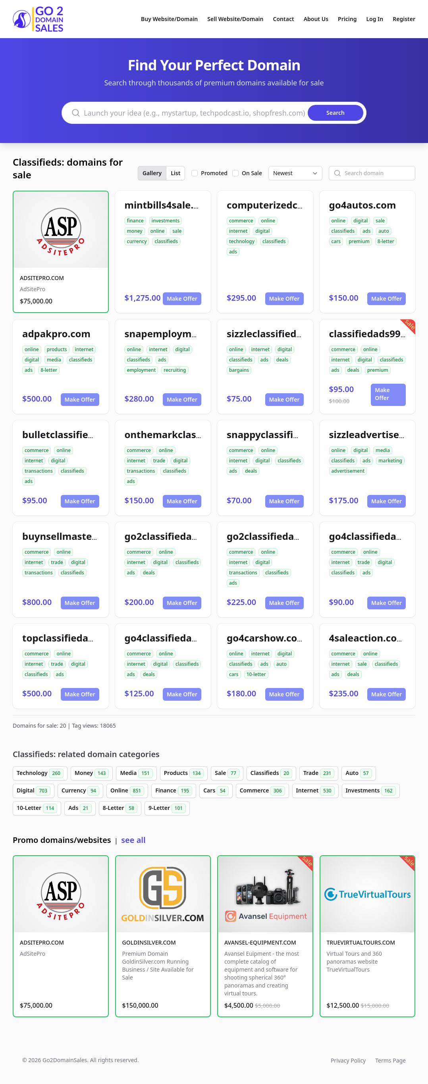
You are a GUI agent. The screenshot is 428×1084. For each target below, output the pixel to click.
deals (282, 359)
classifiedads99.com (376, 333)
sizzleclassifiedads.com (281, 333)
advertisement (348, 471)
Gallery (152, 173)
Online (127, 791)
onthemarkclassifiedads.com (193, 434)
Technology (40, 773)
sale (176, 231)
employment (141, 370)
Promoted (214, 173)
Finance (173, 791)
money (135, 231)
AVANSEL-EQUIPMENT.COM (260, 942)
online (157, 231)
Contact (283, 19)
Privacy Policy (348, 1060)
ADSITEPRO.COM (42, 278)
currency (137, 241)
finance (135, 220)
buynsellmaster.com (70, 536)
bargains (239, 370)
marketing (390, 460)
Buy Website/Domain (169, 19)
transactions (39, 471)
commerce (241, 220)
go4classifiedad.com (377, 536)
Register (404, 19)
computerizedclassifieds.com (295, 204)
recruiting (175, 370)
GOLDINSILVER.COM (149, 942)
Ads (79, 808)
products (57, 349)
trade (159, 460)
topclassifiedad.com (69, 637)
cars (336, 241)
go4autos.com (362, 204)
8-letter (386, 241)
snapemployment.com (178, 333)
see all (133, 840)
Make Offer (182, 298)
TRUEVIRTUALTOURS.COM (361, 942)
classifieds (166, 241)
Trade (318, 773)
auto (383, 231)
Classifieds (271, 773)
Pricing (347, 19)
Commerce (262, 791)
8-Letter (120, 808)
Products (184, 773)
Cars (215, 791)
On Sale (252, 173)
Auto (358, 773)
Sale (227, 773)
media (54, 359)
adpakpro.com (56, 333)
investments (166, 220)
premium (359, 241)
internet (238, 231)
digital (262, 231)
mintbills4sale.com (169, 204)
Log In (374, 19)
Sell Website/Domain (235, 19)
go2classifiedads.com (175, 536)
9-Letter (167, 808)
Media (136, 773)
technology (241, 241)
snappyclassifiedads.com (285, 434)
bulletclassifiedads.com (77, 434)
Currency (80, 791)
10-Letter (37, 808)
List (175, 173)
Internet (315, 791)
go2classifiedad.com (275, 536)
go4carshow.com (267, 637)
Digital (33, 791)
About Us (316, 19)
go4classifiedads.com (175, 637)
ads (233, 251)
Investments (371, 791)
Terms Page (390, 1060)
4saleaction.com (367, 637)
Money (92, 773)
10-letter (256, 674)
